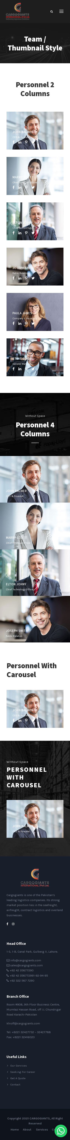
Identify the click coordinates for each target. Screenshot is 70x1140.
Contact (15, 1084)
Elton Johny (23, 223)
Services (42, 1129)
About (27, 1129)
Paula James (22, 313)
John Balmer (23, 132)
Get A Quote (18, 1078)
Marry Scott (23, 177)
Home (15, 1129)
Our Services (18, 1065)
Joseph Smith (23, 268)
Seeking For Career (22, 1072)
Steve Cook (22, 359)
